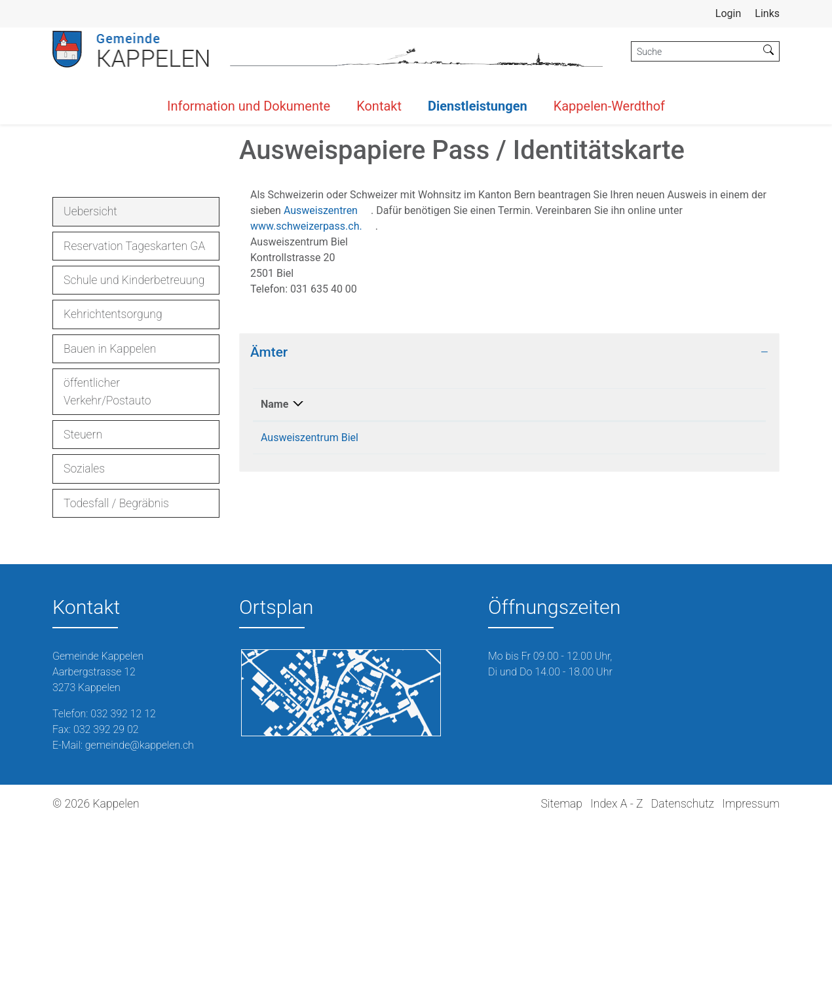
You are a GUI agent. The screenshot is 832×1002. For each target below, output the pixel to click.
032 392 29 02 (106, 908)
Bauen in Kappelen (110, 527)
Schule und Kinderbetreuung (134, 459)
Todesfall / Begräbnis (116, 682)
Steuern (83, 613)
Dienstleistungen (477, 106)
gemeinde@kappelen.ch (139, 924)
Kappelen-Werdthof (609, 106)
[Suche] (695, 51)
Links (767, 13)
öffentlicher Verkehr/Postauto (107, 571)
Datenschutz (682, 982)
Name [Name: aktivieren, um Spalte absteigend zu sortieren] (274, 583)
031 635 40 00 (500, 617)
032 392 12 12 (123, 892)
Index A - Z (616, 982)
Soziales (84, 647)
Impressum (751, 982)
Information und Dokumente (248, 106)
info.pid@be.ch (653, 617)
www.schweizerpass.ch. (312, 405)
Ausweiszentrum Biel (309, 617)
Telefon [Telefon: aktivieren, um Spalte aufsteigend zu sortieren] (484, 583)
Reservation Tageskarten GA (134, 424)
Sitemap (561, 982)
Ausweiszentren (327, 390)
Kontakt (379, 106)
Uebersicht (100, 394)
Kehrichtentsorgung (113, 493)
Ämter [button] (269, 531)
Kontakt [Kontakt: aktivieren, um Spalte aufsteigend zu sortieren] (636, 583)
